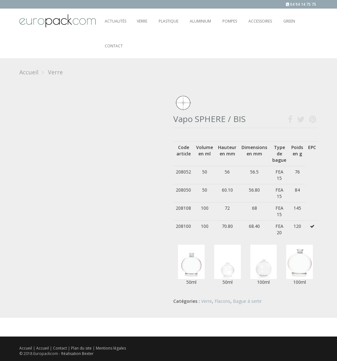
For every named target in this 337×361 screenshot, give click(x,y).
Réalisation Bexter (77, 353)
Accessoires (260, 21)
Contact (60, 348)
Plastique (168, 21)
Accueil (28, 72)
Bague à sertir (247, 301)
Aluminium (200, 21)
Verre (142, 21)
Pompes (229, 21)
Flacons (222, 301)
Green (289, 21)
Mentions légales (111, 348)
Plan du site (82, 348)
